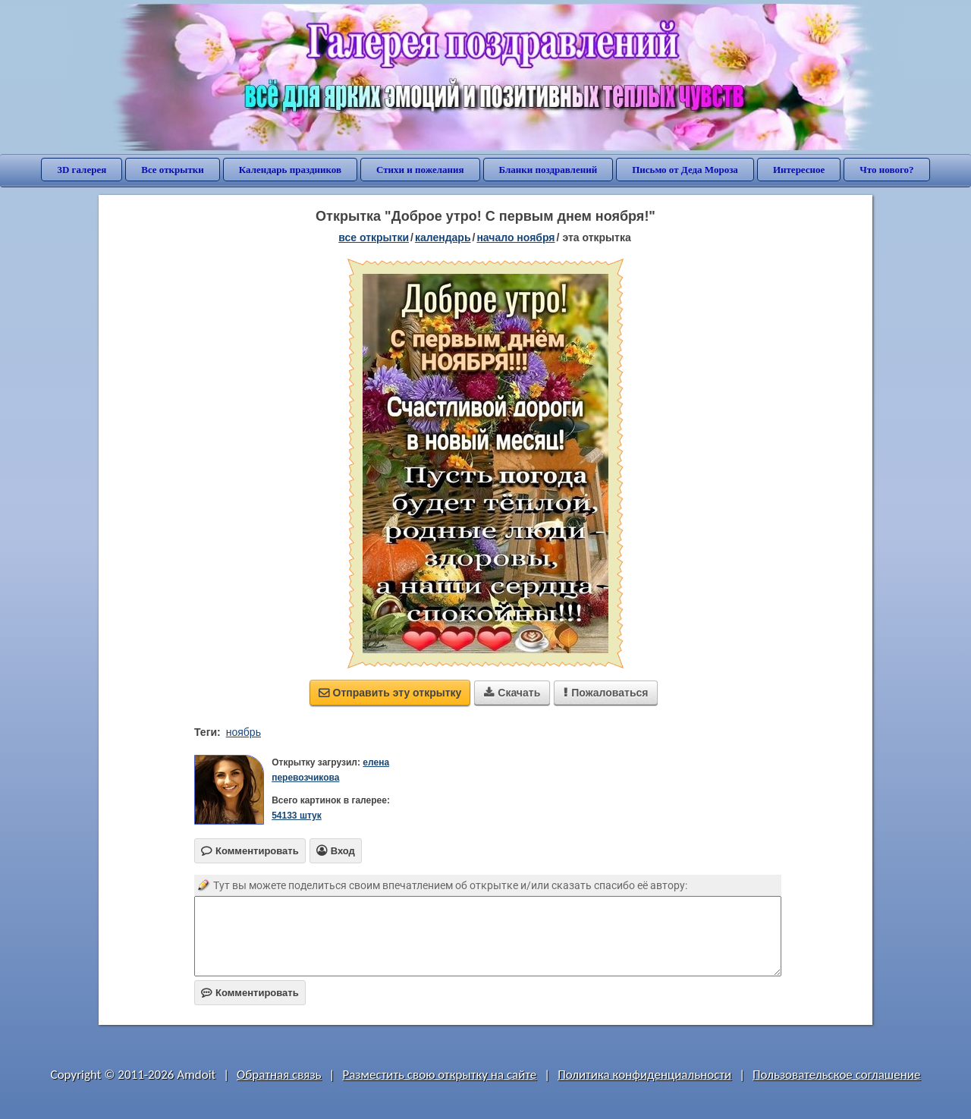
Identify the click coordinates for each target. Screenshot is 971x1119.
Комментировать (250, 992)
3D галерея (81, 169)
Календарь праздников (290, 169)
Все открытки (172, 169)
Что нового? (886, 169)
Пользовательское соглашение (836, 1075)
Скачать (512, 693)
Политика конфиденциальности (644, 1075)
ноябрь (243, 732)
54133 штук (297, 815)
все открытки (373, 237)
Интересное (799, 169)
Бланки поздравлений (548, 169)
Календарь (443, 237)
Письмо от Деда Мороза (685, 169)
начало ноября (515, 237)
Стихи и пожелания (420, 169)
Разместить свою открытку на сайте (439, 1075)
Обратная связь (279, 1075)
